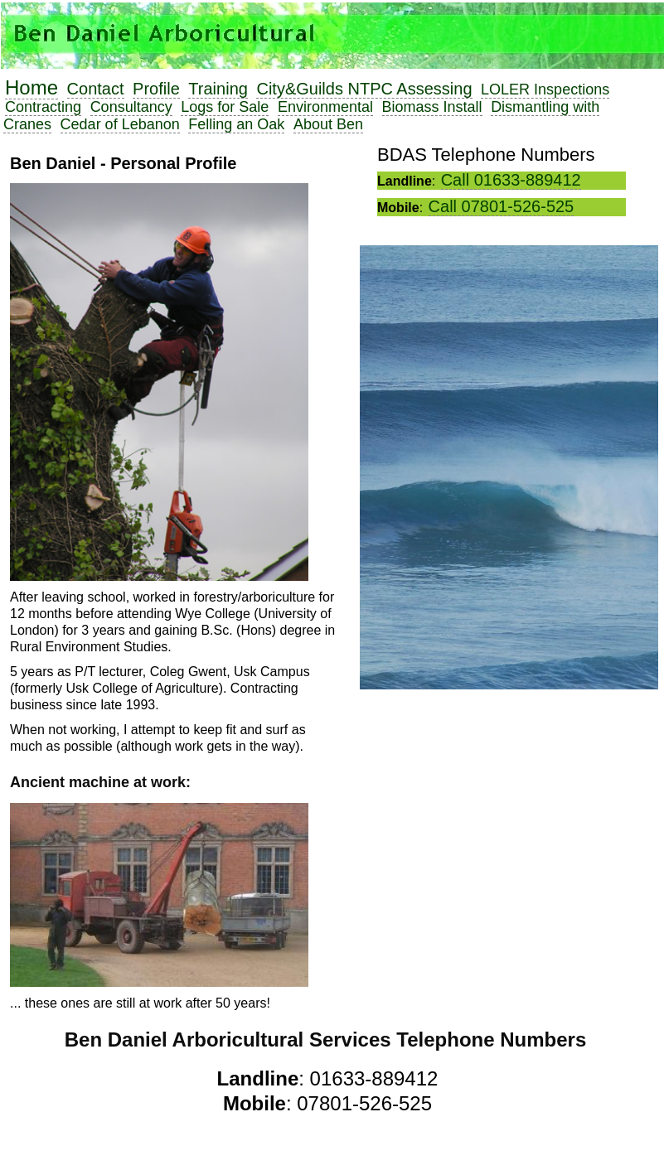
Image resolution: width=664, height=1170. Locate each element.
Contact (95, 89)
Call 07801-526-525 (501, 206)
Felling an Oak (236, 124)
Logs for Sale (225, 107)
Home (31, 87)
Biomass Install (432, 107)
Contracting (43, 107)
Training (218, 89)
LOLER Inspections (545, 89)
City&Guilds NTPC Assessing (364, 89)
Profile (156, 89)
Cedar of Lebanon (120, 124)
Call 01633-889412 (511, 180)
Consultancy (131, 107)
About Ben (328, 124)
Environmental (325, 107)
